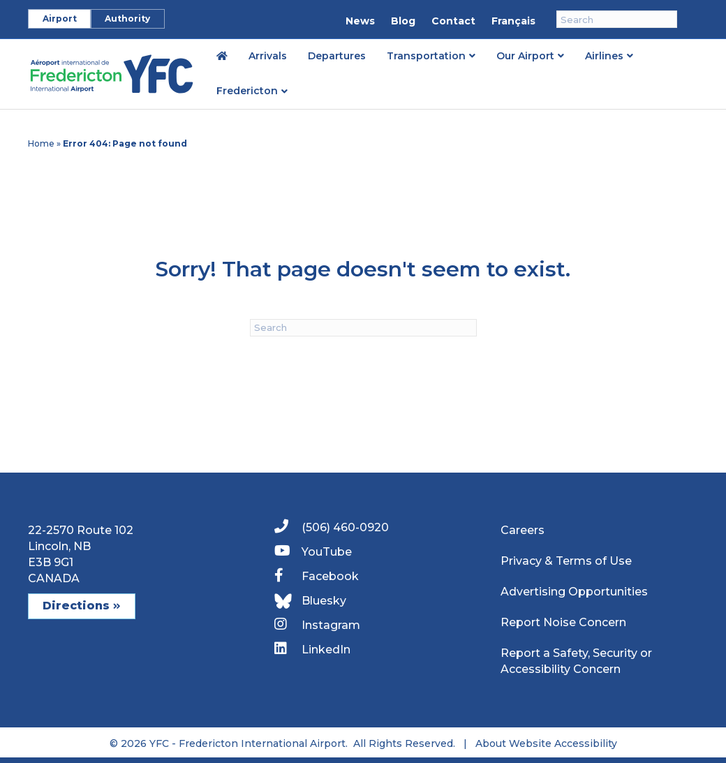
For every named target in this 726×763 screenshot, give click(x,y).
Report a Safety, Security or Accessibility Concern (576, 661)
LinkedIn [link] (312, 649)
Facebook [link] (316, 575)
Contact (453, 21)
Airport (60, 18)
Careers (522, 530)
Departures (337, 56)
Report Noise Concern (563, 622)
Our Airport (525, 56)
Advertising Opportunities (574, 591)
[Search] (616, 19)
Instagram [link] (317, 624)
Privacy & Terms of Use (566, 561)
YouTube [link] (313, 551)
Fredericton (247, 90)
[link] (222, 56)
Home (41, 143)
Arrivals (268, 56)
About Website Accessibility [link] (546, 743)
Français (513, 21)
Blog (403, 21)
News (360, 21)
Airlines (604, 56)
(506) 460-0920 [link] (331, 526)
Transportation (426, 56)
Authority (127, 18)
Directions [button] (82, 605)
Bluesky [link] (310, 601)
